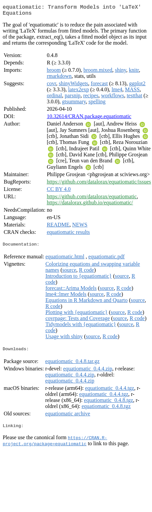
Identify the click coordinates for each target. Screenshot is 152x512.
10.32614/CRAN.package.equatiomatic (89, 119)
